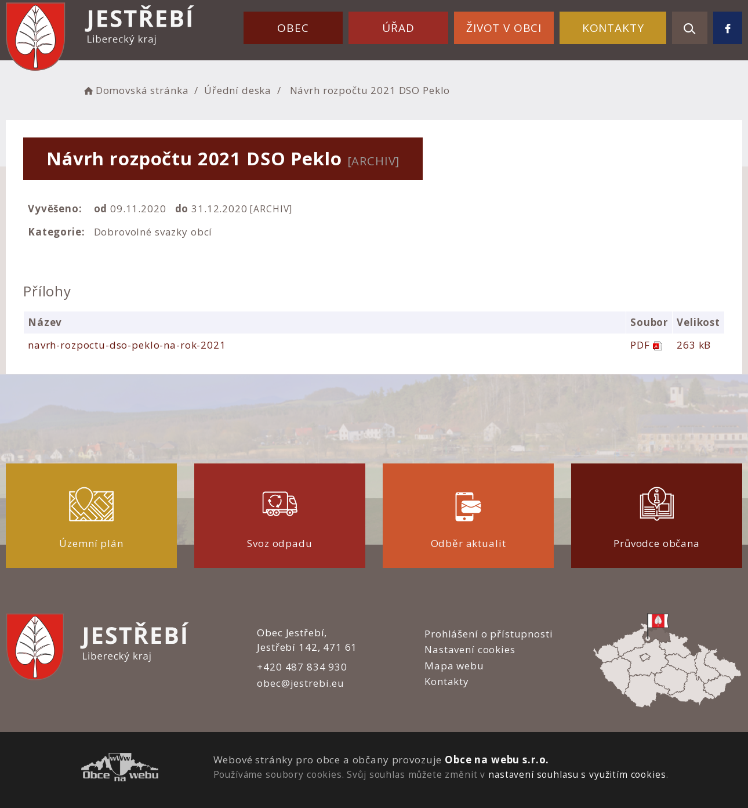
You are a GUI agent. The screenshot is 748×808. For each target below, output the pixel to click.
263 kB (694, 345)
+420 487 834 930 (302, 666)
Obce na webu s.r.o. (497, 759)
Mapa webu (454, 665)
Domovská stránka (135, 90)
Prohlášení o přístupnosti (488, 633)
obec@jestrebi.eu (300, 683)
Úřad (398, 27)
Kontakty (613, 27)
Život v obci (504, 27)
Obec (292, 27)
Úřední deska (237, 90)
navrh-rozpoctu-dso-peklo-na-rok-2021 (127, 345)
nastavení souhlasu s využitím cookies (577, 774)
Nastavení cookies (469, 649)
